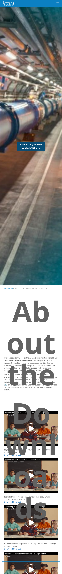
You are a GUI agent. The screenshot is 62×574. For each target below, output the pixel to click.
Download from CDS (12, 549)
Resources (8, 288)
